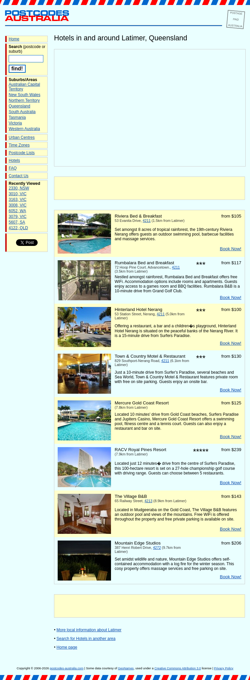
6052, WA (17, 211)
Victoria (15, 123)
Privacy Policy (223, 668)
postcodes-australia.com (66, 668)
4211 (147, 221)
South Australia (22, 111)
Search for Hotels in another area (86, 638)
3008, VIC (17, 205)
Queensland (19, 106)
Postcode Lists (22, 152)
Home (14, 39)
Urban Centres (22, 137)
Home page (67, 647)
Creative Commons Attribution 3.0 (177, 668)
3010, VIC (17, 194)
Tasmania (17, 117)
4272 (157, 548)
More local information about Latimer (89, 630)
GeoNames (126, 668)
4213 (148, 501)
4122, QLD (18, 228)
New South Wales (24, 94)
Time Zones (19, 145)
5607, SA (17, 222)
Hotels (14, 160)
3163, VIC (17, 199)
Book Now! (230, 248)
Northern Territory (24, 100)
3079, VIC (17, 216)
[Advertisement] (150, 188)
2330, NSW (19, 188)
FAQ (13, 168)
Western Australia (24, 128)
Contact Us (18, 176)
